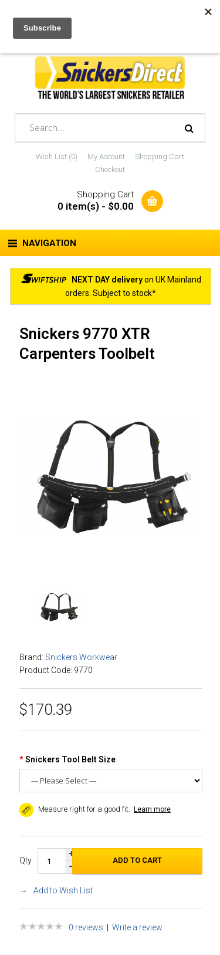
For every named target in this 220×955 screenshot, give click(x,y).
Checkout (110, 169)
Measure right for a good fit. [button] (74, 809)
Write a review (137, 927)
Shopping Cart (159, 156)
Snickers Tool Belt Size (70, 759)
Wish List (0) (56, 156)
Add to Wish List (63, 890)
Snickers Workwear (81, 657)
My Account (106, 156)
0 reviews (86, 927)
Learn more (152, 809)
